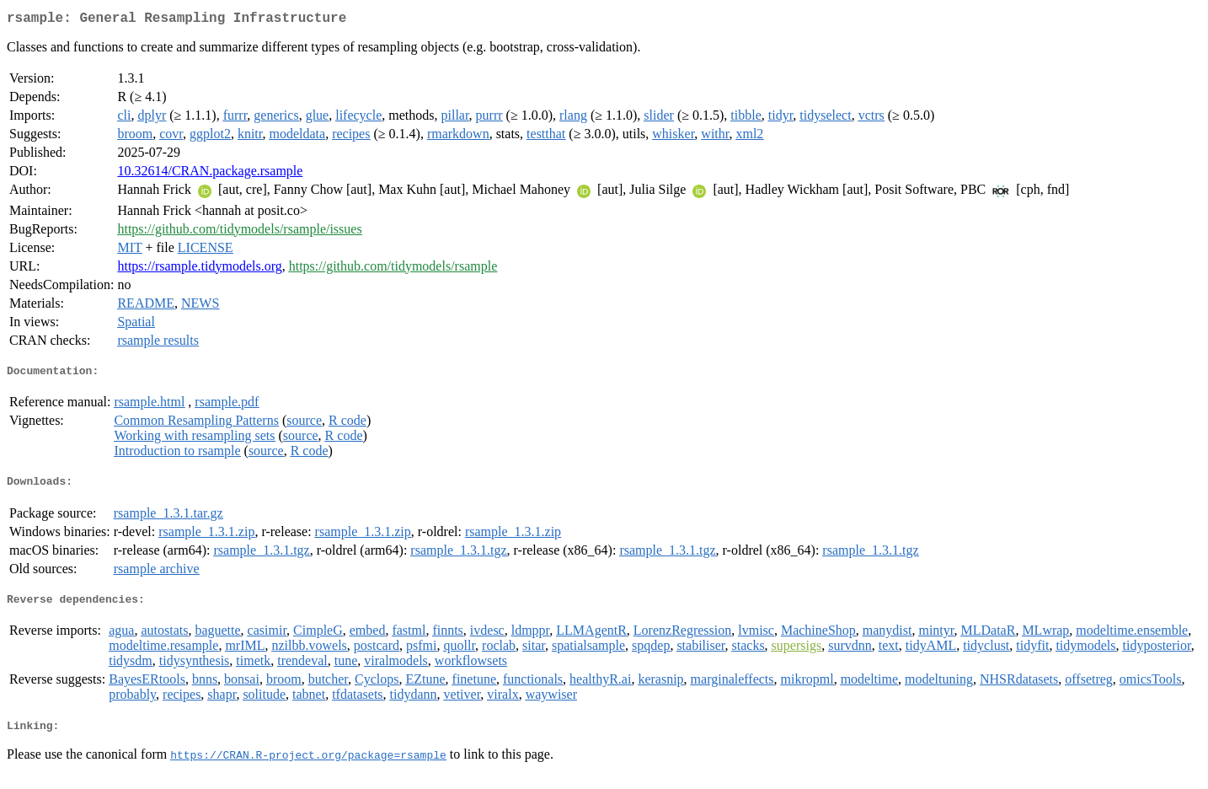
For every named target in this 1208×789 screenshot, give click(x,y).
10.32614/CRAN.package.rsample (209, 174)
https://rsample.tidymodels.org (199, 269)
